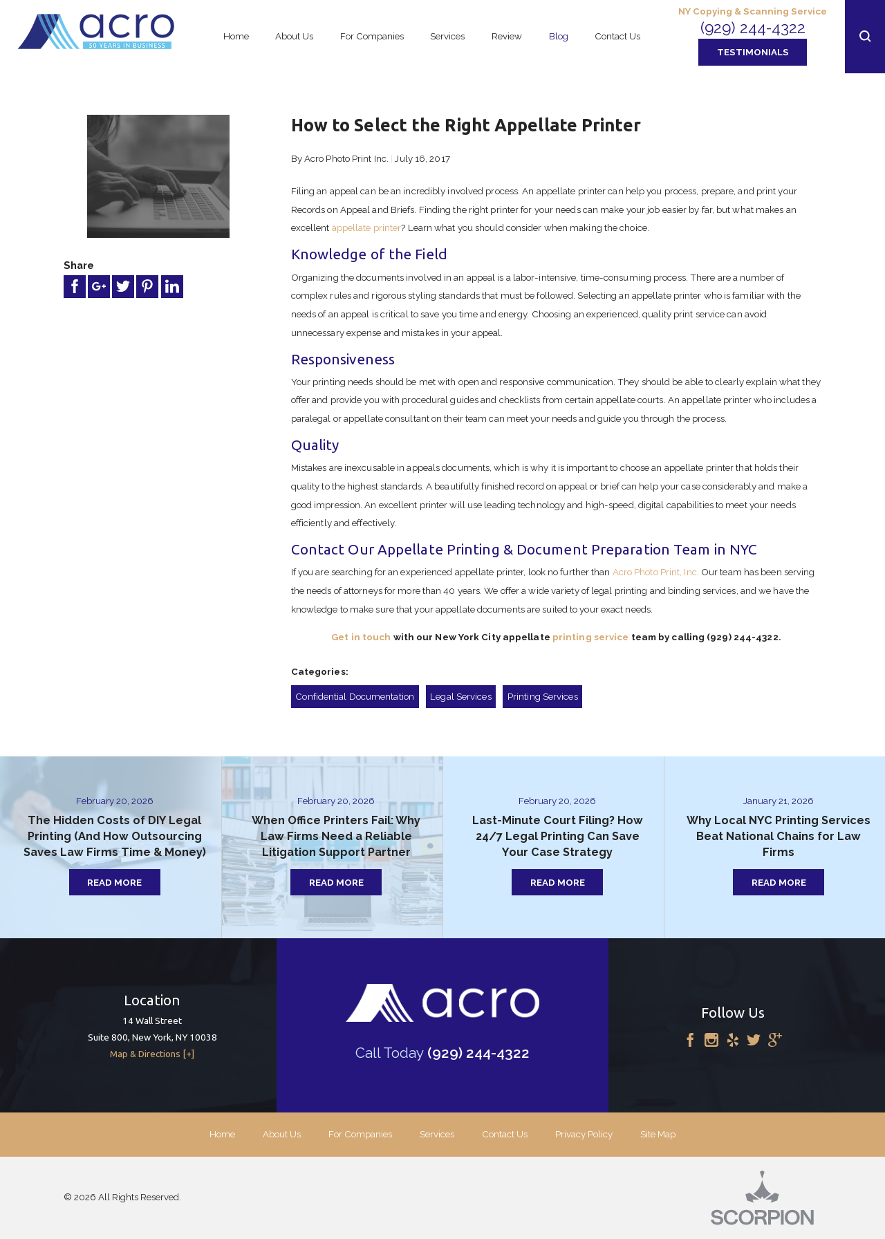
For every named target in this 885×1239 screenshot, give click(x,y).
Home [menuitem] (236, 35)
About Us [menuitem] (294, 35)
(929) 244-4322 (752, 28)
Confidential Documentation (354, 696)
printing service (590, 636)
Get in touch (361, 636)
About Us (282, 1133)
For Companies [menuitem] (372, 35)
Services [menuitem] (447, 35)
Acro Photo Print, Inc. (656, 571)
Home (222, 1133)
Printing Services (542, 696)
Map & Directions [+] (152, 1054)
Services (437, 1133)
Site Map (658, 1133)
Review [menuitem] (507, 35)
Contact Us (505, 1133)
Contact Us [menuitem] (617, 35)
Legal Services (460, 696)
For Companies (360, 1133)
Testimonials (753, 51)
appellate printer (367, 227)
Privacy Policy (584, 1133)
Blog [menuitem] (558, 35)
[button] (865, 36)
